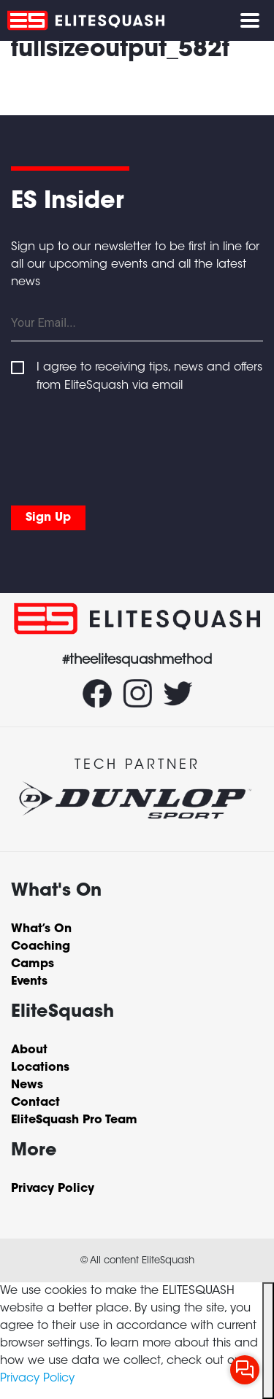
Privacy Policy (37, 1378)
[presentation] (122, 445)
